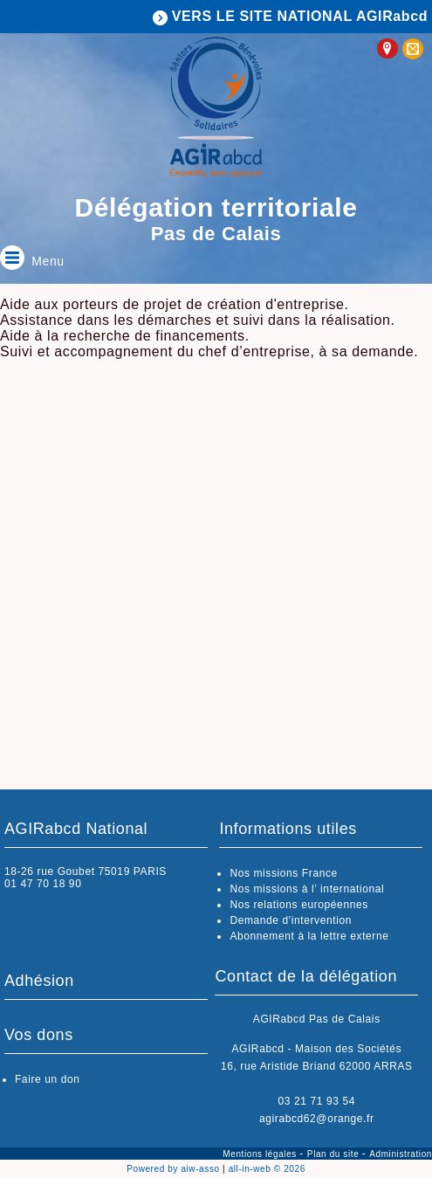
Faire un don (47, 1079)
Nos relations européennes (298, 905)
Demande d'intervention (291, 920)
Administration (400, 1154)
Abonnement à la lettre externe (309, 936)
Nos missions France (283, 873)
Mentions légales (261, 1154)
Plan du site (334, 1154)
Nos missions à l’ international (307, 889)
